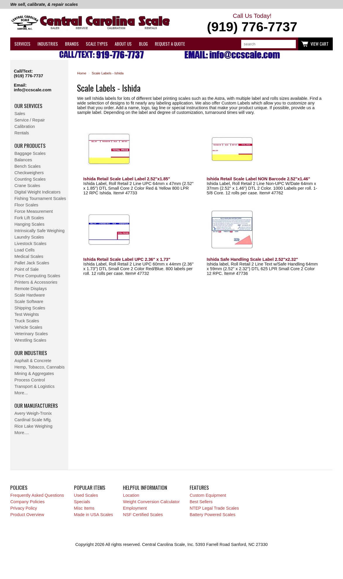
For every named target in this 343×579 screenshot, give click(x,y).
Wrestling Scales (30, 340)
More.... (21, 432)
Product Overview (27, 514)
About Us (123, 44)
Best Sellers (201, 501)
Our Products (30, 145)
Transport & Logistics (34, 386)
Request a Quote (170, 44)
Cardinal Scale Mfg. (33, 419)
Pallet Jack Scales (31, 263)
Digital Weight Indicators (37, 192)
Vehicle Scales (28, 327)
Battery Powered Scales (212, 514)
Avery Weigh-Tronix (33, 413)
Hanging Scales (29, 224)
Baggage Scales (30, 153)
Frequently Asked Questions (37, 495)
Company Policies (27, 501)
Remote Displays (30, 288)
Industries (47, 44)
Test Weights (26, 314)
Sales (19, 113)
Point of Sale (26, 269)
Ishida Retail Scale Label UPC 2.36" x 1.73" (126, 259)
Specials (82, 501)
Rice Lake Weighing (33, 426)
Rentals (21, 133)
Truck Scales (26, 320)
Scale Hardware (29, 295)
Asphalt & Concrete (32, 360)
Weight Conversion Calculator (151, 501)
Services (22, 44)
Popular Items (89, 487)
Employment (135, 508)
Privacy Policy (23, 508)
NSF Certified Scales (143, 514)
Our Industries (30, 353)
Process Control (29, 380)
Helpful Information (145, 487)
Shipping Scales (29, 308)
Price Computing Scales (37, 275)
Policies (19, 487)
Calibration (24, 126)
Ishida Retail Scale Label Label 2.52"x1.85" (126, 179)
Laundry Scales (29, 237)
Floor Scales (26, 205)
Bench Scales (27, 166)
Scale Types (97, 44)
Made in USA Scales (93, 514)
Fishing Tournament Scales (40, 198)
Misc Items (84, 508)
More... (21, 392)
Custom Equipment (208, 495)
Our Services (28, 105)
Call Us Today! (252, 23)
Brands (72, 44)
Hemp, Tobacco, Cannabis (39, 367)
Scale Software (28, 301)
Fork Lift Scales (29, 217)
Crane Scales (27, 185)
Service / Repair (29, 120)
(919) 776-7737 (28, 75)
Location (131, 495)
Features (199, 487)
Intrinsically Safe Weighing (39, 230)
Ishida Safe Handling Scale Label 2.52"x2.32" (252, 259)
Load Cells (24, 250)
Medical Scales (28, 256)
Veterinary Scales (31, 333)
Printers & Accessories (35, 282)
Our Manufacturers (36, 405)
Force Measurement (33, 211)
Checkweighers (29, 172)
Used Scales (86, 495)
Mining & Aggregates (34, 373)
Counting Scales (30, 179)
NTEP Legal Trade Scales (214, 508)
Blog (143, 44)
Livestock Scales (30, 243)
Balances (23, 159)
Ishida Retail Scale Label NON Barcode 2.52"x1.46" (258, 179)
